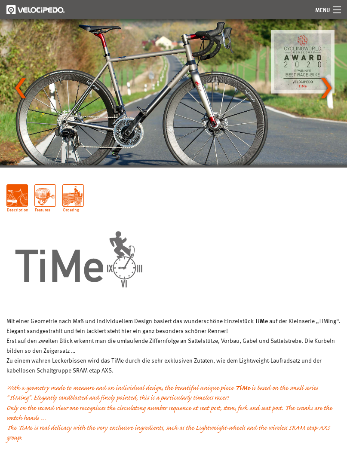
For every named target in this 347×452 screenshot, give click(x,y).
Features (42, 206)
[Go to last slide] (20, 88)
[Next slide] (326, 88)
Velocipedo (35, 9)
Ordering (71, 206)
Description (17, 206)
